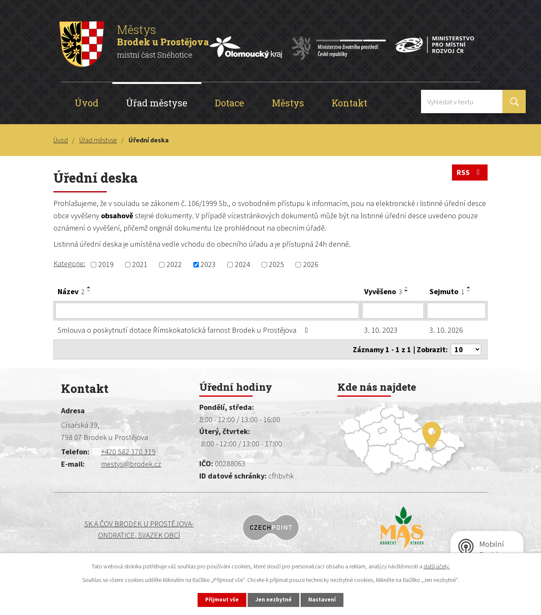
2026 (310, 265)
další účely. (437, 565)
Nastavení (326, 599)
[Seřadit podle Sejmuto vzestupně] (469, 287)
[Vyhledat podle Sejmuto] (456, 311)
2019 (106, 265)
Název (71, 291)
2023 (208, 265)
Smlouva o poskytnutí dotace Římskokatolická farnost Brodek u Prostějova (185, 330)
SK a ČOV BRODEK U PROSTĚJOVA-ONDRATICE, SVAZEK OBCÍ (111, 529)
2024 (242, 265)
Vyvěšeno (383, 291)
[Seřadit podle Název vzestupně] (89, 287)
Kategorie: (69, 263)
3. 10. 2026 (446, 330)
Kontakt (349, 103)
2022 (174, 265)
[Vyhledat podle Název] (207, 311)
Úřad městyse (156, 103)
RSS (470, 173)
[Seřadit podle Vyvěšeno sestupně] (406, 290)
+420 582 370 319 (128, 451)
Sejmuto (446, 291)
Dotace (229, 103)
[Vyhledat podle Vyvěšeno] (393, 311)
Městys (288, 103)
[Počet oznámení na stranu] (466, 349)
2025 (276, 265)
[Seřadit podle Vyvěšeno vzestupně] (406, 287)
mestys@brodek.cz (131, 464)
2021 (140, 265)
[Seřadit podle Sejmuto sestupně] (469, 290)
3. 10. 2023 (381, 330)
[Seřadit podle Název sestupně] (89, 290)
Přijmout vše (219, 599)
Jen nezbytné (274, 599)
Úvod (86, 103)
